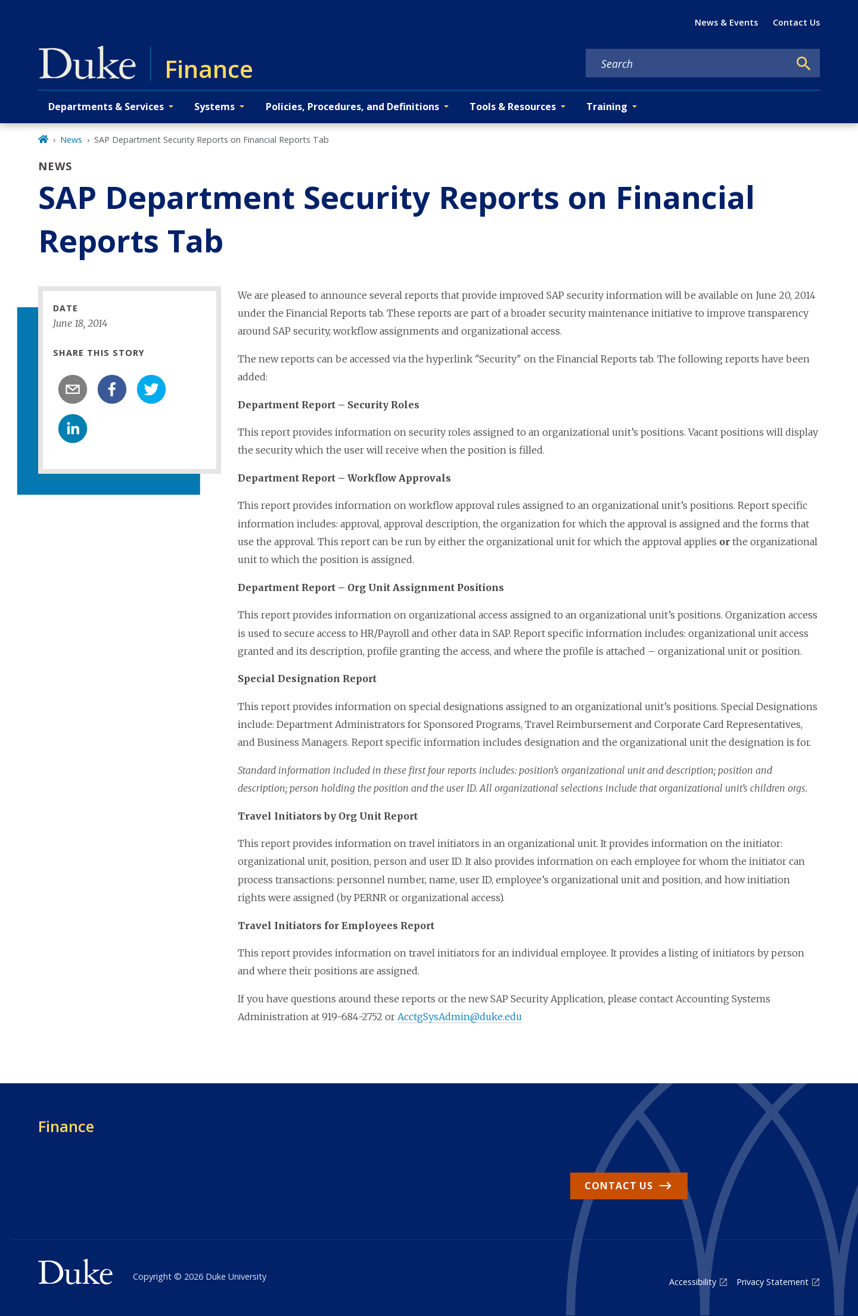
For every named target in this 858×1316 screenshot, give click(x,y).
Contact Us (796, 22)
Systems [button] (214, 106)
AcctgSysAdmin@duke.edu (459, 1017)
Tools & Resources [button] (513, 106)
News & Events (726, 22)
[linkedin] (73, 428)
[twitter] (151, 389)
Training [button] (606, 106)
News (71, 139)
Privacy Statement (772, 1281)
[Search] (803, 64)
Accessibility (692, 1281)
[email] (73, 389)
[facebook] (112, 389)
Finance (66, 1126)
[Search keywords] (687, 64)
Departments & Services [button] (106, 106)
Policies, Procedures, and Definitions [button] (352, 106)
